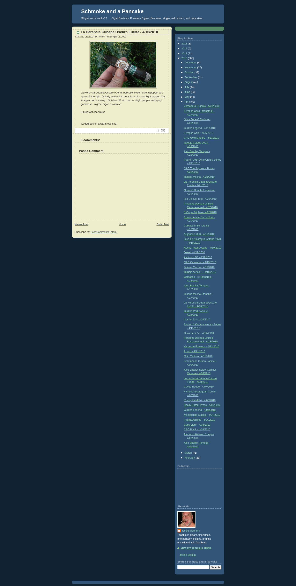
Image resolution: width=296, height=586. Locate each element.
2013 (185, 43)
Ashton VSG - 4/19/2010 (198, 257)
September (191, 77)
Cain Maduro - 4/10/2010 (198, 356)
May (187, 97)
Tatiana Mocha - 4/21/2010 (199, 176)
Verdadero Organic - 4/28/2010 (202, 106)
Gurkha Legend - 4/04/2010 (200, 410)
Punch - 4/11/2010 (194, 351)
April (188, 101)
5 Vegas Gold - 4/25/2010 (198, 133)
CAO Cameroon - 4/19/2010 (200, 262)
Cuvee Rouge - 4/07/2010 (199, 386)
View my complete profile (196, 547)
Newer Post (81, 224)
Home (122, 224)
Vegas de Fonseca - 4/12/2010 (201, 346)
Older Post (162, 224)
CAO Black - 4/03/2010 (197, 429)
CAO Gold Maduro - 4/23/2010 (201, 137)
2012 (185, 48)
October (189, 72)
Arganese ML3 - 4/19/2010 (199, 234)
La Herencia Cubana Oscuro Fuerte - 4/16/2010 (119, 32)
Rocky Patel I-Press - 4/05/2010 (202, 405)
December (191, 62)
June (188, 92)
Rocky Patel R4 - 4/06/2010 (200, 400)
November (191, 67)
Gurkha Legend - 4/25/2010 (200, 128)
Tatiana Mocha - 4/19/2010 (199, 267)
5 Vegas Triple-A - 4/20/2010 (200, 212)
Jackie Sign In (188, 554)
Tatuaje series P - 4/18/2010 (200, 272)
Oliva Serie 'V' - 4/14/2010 (199, 333)
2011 (185, 53)
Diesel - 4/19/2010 (194, 252)
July (187, 87)
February (190, 457)
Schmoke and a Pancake (112, 11)
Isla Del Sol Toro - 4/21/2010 (200, 198)
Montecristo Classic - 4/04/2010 (202, 414)
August (189, 82)
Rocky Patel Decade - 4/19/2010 (202, 247)
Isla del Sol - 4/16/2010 (197, 319)
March (189, 452)
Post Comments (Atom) (103, 232)
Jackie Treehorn (191, 530)
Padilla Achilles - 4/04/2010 (199, 419)
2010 (185, 58)
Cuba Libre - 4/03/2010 (197, 424)
